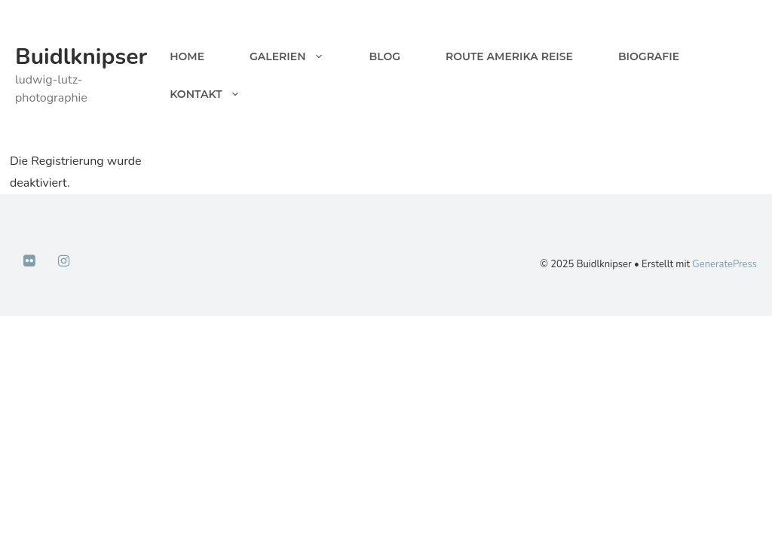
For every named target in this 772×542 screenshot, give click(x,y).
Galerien (298, 56)
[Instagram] (64, 262)
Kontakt (216, 94)
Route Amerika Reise (509, 56)
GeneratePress (724, 264)
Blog (384, 56)
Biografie (648, 56)
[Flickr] (29, 262)
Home (187, 56)
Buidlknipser (81, 56)
